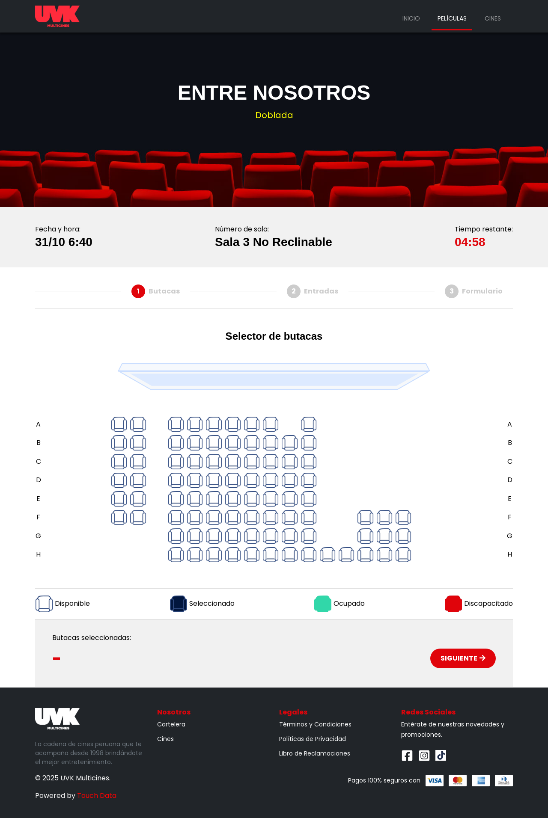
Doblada (274, 115)
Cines (493, 18)
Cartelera (171, 724)
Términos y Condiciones (315, 724)
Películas (452, 18)
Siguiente (463, 658)
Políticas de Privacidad (312, 739)
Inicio (411, 18)
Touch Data (96, 795)
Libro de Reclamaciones (314, 753)
